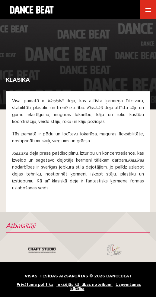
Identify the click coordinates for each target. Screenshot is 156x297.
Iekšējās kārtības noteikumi (84, 284)
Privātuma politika (35, 284)
